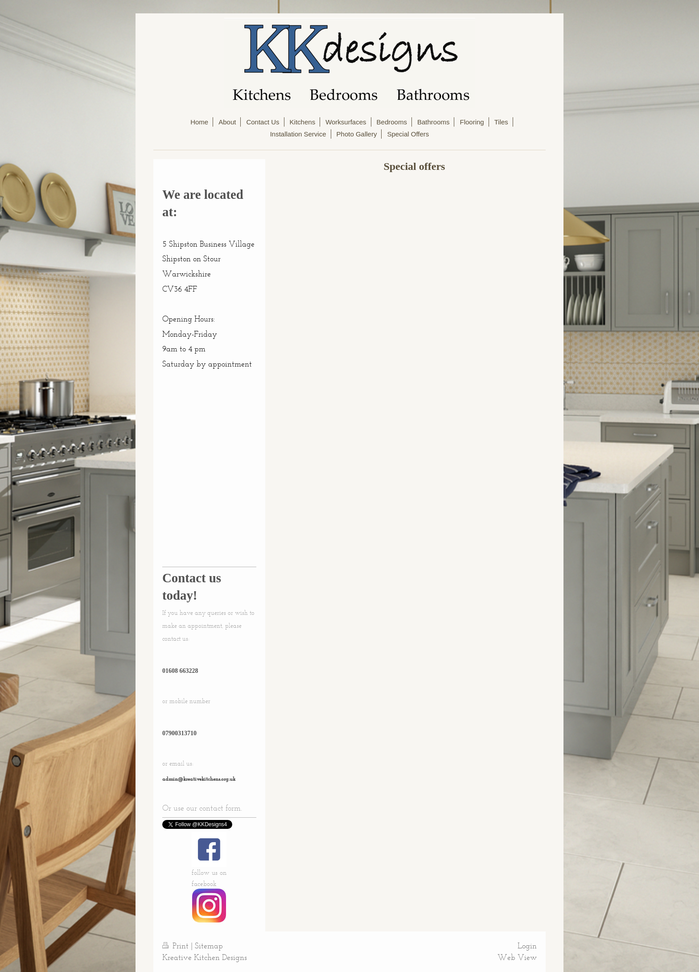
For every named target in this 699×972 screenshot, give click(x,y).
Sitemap (209, 946)
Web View (517, 957)
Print (176, 946)
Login (527, 946)
